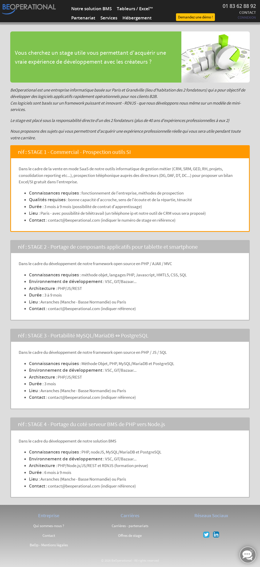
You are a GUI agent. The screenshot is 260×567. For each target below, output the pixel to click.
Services (108, 18)
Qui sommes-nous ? (48, 525)
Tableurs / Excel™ (135, 9)
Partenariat (83, 18)
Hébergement (137, 18)
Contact (49, 535)
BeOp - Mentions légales (49, 544)
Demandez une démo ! (195, 17)
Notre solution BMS (91, 9)
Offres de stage (130, 535)
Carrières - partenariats (130, 525)
